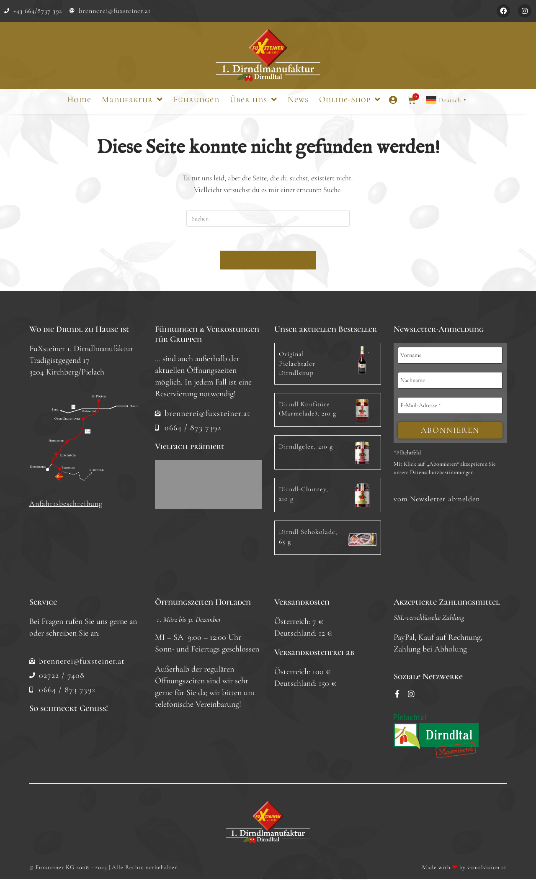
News (298, 100)
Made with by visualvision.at (464, 868)
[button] (437, 501)
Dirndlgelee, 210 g (306, 448)
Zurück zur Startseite (268, 261)
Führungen (196, 100)
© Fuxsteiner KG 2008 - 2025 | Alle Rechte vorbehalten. (104, 868)
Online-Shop (350, 99)
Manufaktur (132, 99)
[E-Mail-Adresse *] (450, 407)
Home (79, 100)
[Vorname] (450, 357)
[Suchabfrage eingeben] (268, 218)
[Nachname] (450, 382)
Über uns (253, 99)
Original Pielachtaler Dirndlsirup (297, 365)
